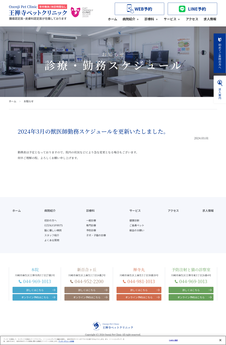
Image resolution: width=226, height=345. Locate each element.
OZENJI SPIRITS (53, 225)
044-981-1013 (139, 281)
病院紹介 (129, 19)
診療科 (149, 19)
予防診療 (91, 230)
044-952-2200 (86, 281)
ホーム (112, 19)
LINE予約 (192, 9)
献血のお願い (136, 230)
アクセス (192, 19)
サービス (170, 19)
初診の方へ (50, 220)
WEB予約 (139, 9)
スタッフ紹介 (51, 235)
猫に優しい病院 (53, 230)
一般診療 (91, 220)
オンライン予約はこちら (35, 297)
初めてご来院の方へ (220, 53)
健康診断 (134, 220)
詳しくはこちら (35, 290)
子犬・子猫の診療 (96, 235)
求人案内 (219, 89)
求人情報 (210, 19)
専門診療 (91, 225)
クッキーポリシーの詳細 (66, 344)
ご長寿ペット (136, 225)
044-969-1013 (35, 281)
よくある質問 (51, 240)
